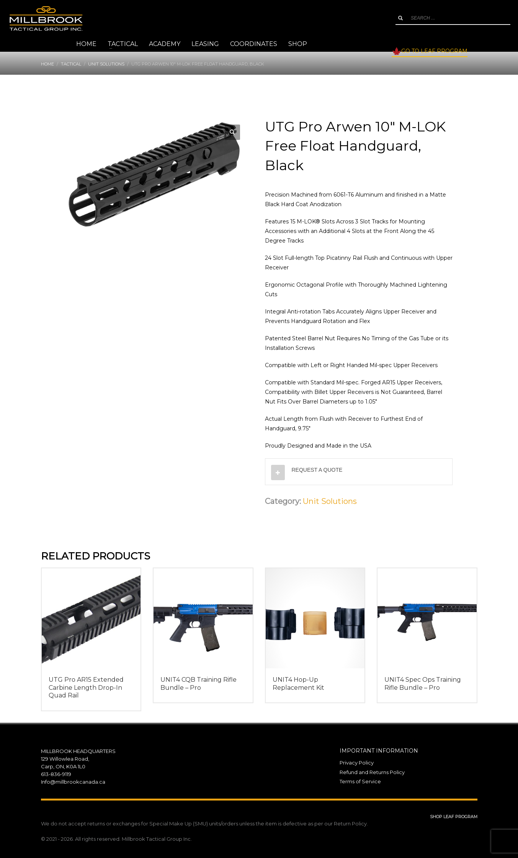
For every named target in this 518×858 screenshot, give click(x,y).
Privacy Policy (357, 763)
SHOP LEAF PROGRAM (453, 816)
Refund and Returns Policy (372, 772)
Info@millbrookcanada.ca (73, 782)
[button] (232, 132)
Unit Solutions (330, 501)
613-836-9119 (56, 774)
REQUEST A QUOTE (317, 470)
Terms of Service (360, 781)
